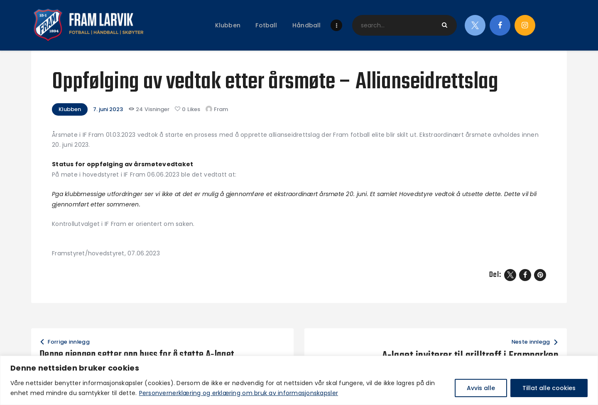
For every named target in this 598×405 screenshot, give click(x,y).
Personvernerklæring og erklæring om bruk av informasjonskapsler (238, 393)
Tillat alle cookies (549, 388)
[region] (299, 380)
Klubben (70, 109)
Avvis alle (481, 388)
